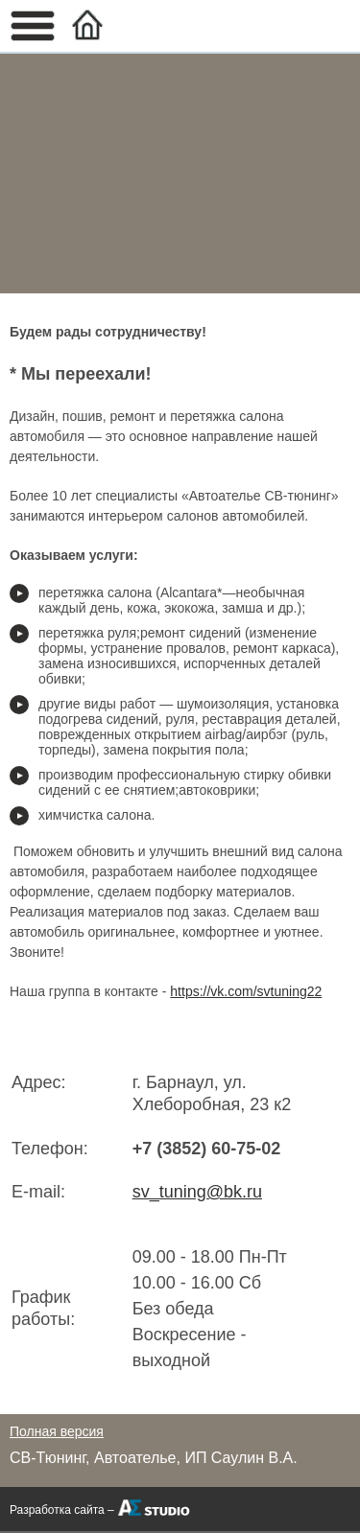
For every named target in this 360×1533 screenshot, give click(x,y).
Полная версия (57, 1431)
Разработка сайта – (62, 1510)
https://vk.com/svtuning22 (246, 991)
